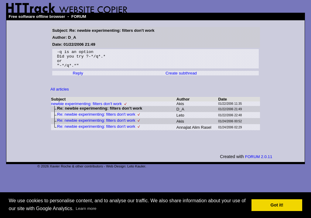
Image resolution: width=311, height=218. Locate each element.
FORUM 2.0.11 (258, 160)
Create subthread (181, 76)
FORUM (78, 16)
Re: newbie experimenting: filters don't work (96, 118)
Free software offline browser (37, 16)
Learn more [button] (86, 208)
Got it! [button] (277, 205)
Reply (78, 76)
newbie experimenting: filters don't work (86, 107)
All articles (59, 93)
